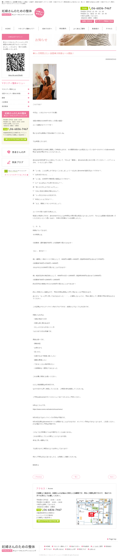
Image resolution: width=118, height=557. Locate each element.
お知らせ (92, 549)
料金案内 (86, 546)
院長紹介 (109, 546)
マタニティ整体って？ (61, 546)
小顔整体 (5, 102)
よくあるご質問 (97, 546)
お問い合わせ (59, 549)
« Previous (38, 477)
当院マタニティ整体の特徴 (11, 93)
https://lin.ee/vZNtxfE (15, 75)
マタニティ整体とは (9, 89)
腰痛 (3, 98)
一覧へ (76, 477)
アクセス (49, 549)
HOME (48, 546)
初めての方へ (75, 546)
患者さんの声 (71, 549)
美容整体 (5, 106)
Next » (112, 477)
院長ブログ (82, 549)
